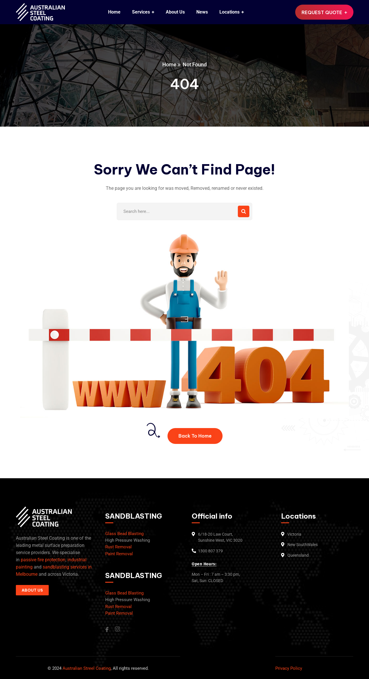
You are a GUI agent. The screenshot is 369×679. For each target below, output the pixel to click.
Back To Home (195, 436)
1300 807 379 (210, 551)
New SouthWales (302, 544)
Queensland (298, 555)
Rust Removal (118, 546)
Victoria (294, 534)
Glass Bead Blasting (124, 533)
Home (169, 64)
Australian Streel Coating (86, 668)
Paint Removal (119, 553)
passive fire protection (43, 559)
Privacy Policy (288, 668)
